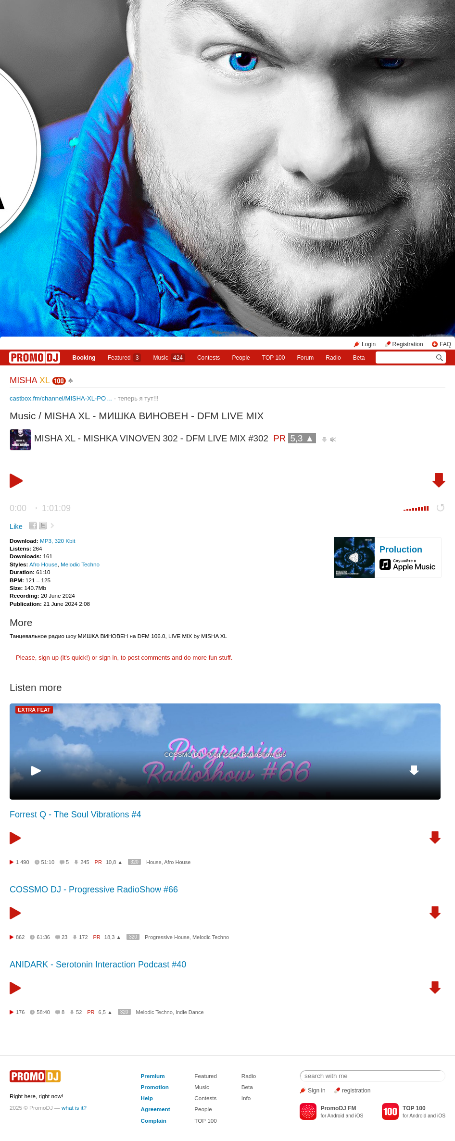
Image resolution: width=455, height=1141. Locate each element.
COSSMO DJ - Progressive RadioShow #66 (225, 754)
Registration (407, 344)
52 (79, 1012)
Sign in (317, 1090)
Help (147, 1098)
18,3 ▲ (112, 937)
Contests (205, 1098)
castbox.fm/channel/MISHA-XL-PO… (61, 398)
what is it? (74, 1107)
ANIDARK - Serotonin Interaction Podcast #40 (98, 964)
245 (84, 862)
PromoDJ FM (338, 1108)
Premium (153, 1076)
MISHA (30, 380)
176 (20, 1012)
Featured (124, 357)
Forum (305, 357)
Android (336, 1115)
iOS (359, 1115)
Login (369, 344)
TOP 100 (273, 357)
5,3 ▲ (302, 438)
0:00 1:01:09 (40, 508)
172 (83, 937)
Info (246, 1098)
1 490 (22, 862)
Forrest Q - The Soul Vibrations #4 (75, 814)
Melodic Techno (80, 564)
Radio (333, 357)
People (241, 357)
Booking (84, 357)
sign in (108, 657)
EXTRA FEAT (34, 710)
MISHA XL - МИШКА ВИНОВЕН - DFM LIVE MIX (154, 415)
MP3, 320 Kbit (57, 541)
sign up (48, 657)
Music (169, 357)
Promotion (155, 1087)
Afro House (43, 564)
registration (356, 1090)
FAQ (445, 344)
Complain (153, 1120)
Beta (359, 357)
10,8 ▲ (114, 862)
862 (20, 937)
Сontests (208, 357)
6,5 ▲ (106, 1012)
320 (134, 862)
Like (16, 526)
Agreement (155, 1109)
